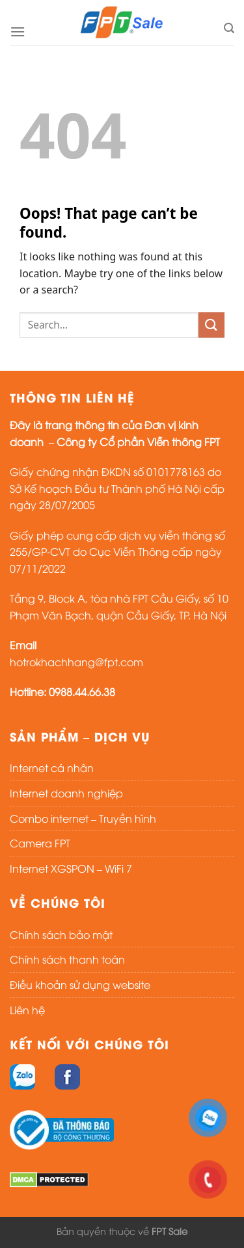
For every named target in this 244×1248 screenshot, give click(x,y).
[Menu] (17, 31)
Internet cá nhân (52, 767)
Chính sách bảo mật (61, 934)
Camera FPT (40, 843)
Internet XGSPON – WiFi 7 (71, 868)
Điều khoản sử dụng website (80, 984)
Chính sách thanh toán (67, 959)
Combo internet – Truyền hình (83, 818)
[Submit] (211, 325)
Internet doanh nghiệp (66, 793)
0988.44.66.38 (82, 691)
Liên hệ (27, 1010)
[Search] (229, 28)
